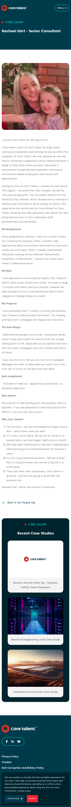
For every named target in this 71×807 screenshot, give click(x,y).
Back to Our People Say (21, 502)
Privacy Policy (10, 756)
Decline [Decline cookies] (32, 798)
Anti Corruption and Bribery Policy (23, 767)
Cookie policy (24, 791)
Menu (60, 8)
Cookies (7, 762)
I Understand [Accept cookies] (13, 798)
